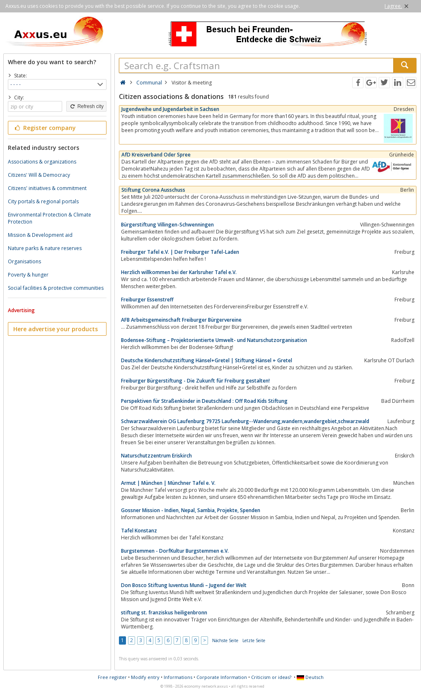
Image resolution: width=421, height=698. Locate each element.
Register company (44, 128)
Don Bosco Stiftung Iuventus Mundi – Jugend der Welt (184, 585)
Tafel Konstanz (139, 530)
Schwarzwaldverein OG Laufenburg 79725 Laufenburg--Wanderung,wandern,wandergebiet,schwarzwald (245, 421)
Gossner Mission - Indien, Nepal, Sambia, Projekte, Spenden (190, 510)
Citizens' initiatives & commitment (47, 188)
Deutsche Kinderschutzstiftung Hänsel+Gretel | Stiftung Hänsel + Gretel (206, 360)
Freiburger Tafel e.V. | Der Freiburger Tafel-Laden (180, 251)
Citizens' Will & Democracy (39, 174)
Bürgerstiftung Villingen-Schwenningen (167, 224)
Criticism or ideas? (271, 677)
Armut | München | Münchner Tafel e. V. (168, 482)
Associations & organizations (42, 161)
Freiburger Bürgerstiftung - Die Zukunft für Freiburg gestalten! (195, 380)
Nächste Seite (225, 640)
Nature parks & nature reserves (45, 248)
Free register (112, 677)
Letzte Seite (253, 640)
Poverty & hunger (28, 274)
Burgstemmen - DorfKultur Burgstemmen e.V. (175, 550)
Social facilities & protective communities (56, 287)
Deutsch (310, 677)
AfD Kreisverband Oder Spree (156, 154)
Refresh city (86, 106)
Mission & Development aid (40, 234)
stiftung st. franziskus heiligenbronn (164, 612)
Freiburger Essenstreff (147, 299)
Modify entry (145, 677)
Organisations (24, 261)
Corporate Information (221, 677)
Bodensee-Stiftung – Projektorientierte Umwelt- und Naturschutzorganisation (214, 340)
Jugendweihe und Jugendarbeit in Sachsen (170, 109)
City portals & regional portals (43, 201)
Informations (178, 677)
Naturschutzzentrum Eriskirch (156, 455)
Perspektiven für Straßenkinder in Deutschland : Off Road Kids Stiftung (204, 400)
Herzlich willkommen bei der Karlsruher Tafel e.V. (179, 272)
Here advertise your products (55, 329)
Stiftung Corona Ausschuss (153, 189)
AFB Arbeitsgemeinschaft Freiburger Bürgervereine (181, 319)
